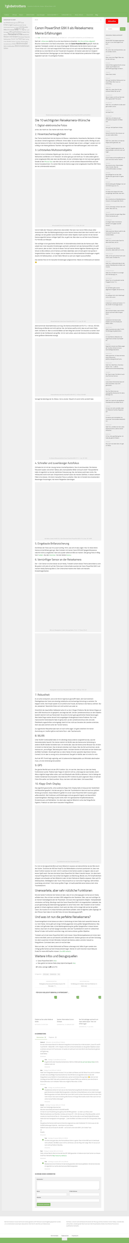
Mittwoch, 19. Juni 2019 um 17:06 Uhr (55, 1042)
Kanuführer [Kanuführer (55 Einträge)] (12, 27)
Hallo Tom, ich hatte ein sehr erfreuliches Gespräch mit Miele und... (114, 119)
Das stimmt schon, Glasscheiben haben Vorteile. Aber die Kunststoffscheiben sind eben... (114, 167)
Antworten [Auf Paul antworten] (43, 1158)
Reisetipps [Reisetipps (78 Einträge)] (21, 37)
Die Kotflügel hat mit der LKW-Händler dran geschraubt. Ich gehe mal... (115, 176)
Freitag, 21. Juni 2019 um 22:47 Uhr (57, 1059)
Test (59, 974)
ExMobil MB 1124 (66, 15)
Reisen (21, 15)
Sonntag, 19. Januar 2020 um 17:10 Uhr (55, 1105)
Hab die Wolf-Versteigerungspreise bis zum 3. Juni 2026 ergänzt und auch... (115, 42)
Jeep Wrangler (41, 15)
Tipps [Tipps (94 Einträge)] (23, 39)
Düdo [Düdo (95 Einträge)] (22, 22)
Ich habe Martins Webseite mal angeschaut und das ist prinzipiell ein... (114, 338)
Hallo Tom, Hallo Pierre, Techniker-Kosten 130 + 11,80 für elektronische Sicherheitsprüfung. (115, 366)
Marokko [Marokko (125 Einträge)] (25, 27)
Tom (39, 37)
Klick (55, 961)
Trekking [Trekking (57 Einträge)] (27, 39)
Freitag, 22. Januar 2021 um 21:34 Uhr (53, 1151)
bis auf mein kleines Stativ (88, 1062)
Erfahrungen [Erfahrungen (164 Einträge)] (8, 25)
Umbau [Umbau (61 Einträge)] (5, 41)
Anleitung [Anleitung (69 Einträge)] (12, 22)
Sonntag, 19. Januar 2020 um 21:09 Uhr (58, 1138)
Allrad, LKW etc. (79, 15)
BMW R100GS (30, 15)
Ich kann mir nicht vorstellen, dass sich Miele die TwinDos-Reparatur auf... (115, 409)
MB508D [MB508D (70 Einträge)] (12, 30)
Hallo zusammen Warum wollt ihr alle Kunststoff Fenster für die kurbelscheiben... (115, 232)
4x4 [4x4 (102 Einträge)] (5, 22)
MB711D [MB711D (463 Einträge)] (19, 29)
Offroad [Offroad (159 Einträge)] (12, 32)
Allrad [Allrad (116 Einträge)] (8, 22)
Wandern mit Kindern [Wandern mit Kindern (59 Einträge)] (16, 41)
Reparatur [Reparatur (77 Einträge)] (27, 37)
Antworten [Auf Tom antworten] (47, 1067)
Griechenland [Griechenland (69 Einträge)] (7, 27)
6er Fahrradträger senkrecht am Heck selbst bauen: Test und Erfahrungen (88, 1021)
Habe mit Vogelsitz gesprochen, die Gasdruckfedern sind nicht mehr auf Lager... (115, 150)
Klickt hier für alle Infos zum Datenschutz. (39, 1224)
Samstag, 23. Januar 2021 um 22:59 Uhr (58, 1161)
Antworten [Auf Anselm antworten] (43, 1134)
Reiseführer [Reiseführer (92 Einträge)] (25, 34)
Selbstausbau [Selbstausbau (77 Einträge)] (7, 39)
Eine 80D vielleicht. (66, 951)
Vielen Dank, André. (111, 74)
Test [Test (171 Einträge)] (20, 39)
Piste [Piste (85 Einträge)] (28, 32)
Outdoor (6, 15)
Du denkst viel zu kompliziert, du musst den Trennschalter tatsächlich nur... (115, 419)
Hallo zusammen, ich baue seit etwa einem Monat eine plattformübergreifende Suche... (115, 357)
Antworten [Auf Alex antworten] (43, 1084)
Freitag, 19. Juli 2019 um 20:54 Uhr (57, 1087)
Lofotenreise (45, 41)
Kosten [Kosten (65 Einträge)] (16, 27)
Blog (96, 15)
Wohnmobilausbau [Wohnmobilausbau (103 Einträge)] (9, 46)
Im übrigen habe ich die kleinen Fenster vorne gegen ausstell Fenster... (114, 223)
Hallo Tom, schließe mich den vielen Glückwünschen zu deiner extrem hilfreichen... (115, 428)
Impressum (75, 1235)
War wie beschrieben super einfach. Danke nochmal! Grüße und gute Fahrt (115, 312)
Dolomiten (53, 555)
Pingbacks (53, 1037)
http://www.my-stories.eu (59, 1155)
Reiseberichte (53, 974)
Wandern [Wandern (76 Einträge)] (9, 41)
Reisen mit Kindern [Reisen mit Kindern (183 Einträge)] (11, 37)
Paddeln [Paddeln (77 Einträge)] (24, 32)
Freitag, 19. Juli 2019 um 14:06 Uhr (52, 1070)
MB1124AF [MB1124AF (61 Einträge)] (27, 30)
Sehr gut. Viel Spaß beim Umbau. (114, 127)
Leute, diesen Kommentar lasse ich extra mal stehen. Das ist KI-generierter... (115, 383)
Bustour (70, 555)
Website (39, 1197)
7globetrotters (15, 6)
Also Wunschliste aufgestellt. (88, 41)
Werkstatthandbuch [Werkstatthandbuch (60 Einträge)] (8, 44)
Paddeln (40, 555)
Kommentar (40, 1179)
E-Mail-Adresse (73, 1191)
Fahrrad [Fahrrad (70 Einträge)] (24, 25)
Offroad (14, 15)
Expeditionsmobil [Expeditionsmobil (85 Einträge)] (17, 25)
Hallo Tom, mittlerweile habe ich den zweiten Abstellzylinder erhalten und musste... (115, 265)
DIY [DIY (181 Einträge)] (19, 22)
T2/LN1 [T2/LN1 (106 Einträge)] (13, 39)
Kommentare (41, 1037)
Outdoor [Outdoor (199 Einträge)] (18, 32)
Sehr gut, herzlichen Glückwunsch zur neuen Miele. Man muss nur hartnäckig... (115, 81)
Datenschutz (65, 1235)
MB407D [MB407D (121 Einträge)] (7, 30)
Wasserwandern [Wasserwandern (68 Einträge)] (24, 41)
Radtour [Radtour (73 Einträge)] (6, 34)
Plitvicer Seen (49, 161)
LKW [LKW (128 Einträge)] (20, 27)
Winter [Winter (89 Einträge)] (14, 44)
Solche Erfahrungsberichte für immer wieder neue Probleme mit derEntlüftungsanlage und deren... (115, 66)
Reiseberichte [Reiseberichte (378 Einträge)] (15, 34)
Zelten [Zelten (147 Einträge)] (6, 48)
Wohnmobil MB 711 (52, 15)
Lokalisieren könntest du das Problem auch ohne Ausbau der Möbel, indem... (114, 321)
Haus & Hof (90, 15)
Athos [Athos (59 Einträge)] (16, 22)
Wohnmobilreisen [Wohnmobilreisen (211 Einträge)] (22, 46)
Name (38, 1191)
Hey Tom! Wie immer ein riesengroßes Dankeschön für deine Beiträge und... (115, 392)
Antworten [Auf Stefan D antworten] (43, 1056)
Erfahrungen (46, 974)
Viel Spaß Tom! (109, 112)
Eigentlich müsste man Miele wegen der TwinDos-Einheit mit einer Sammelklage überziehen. (115, 348)
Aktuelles (112, 21)
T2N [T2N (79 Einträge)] (17, 39)
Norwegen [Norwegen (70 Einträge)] (6, 32)
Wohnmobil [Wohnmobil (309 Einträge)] (22, 43)
